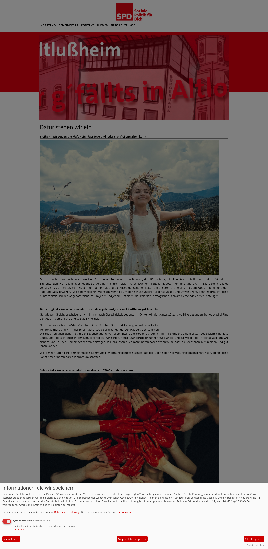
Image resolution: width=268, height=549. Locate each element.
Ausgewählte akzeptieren (132, 539)
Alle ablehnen (11, 539)
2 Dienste (19, 529)
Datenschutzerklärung (67, 512)
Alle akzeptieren (254, 539)
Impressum (124, 512)
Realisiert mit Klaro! (255, 545)
